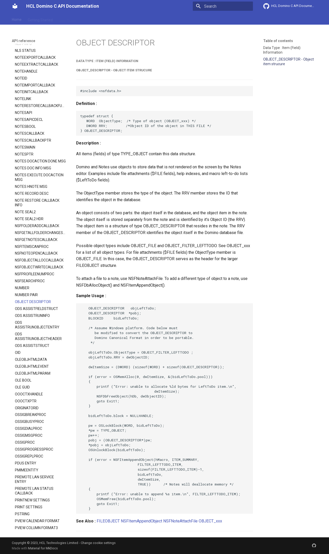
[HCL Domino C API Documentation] (15, 6)
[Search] (223, 6)
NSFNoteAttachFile (180, 521)
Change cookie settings (98, 543)
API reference (119, 19)
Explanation (92, 19)
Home (17, 19)
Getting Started (40, 19)
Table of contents (278, 41)
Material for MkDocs (43, 548)
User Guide (67, 19)
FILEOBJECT (108, 521)
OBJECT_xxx (210, 521)
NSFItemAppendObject (141, 521)
